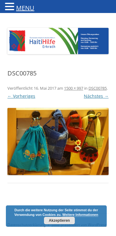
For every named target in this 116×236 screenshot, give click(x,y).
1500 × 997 (73, 88)
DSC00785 (97, 88)
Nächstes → (96, 96)
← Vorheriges (21, 96)
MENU (25, 8)
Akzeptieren (59, 220)
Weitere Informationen (80, 215)
